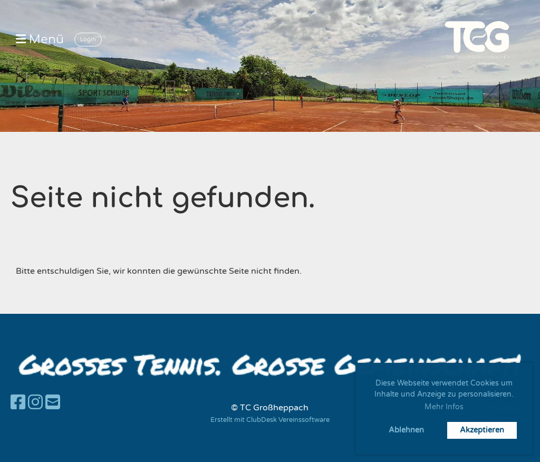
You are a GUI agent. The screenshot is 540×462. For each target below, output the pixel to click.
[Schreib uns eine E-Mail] (52, 403)
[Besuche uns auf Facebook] (18, 403)
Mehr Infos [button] (444, 406)
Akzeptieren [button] (482, 430)
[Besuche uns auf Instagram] (35, 403)
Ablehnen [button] (406, 430)
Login (88, 39)
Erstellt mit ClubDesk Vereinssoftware (270, 420)
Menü (40, 39)
